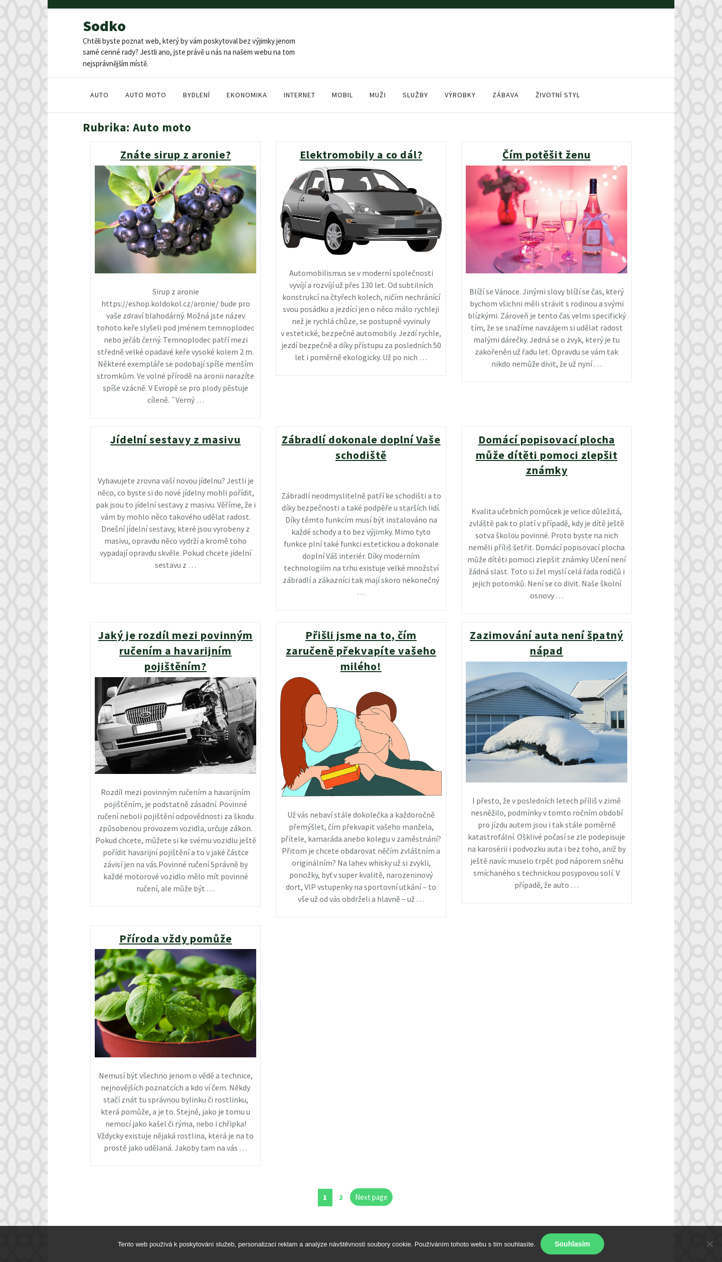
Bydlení (196, 94)
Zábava (505, 94)
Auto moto (145, 94)
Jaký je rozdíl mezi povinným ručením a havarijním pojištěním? (175, 650)
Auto (99, 94)
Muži (378, 94)
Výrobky (460, 94)
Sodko (104, 25)
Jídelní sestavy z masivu (175, 439)
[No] (709, 1244)
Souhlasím (572, 1244)
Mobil (342, 94)
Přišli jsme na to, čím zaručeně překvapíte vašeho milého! (361, 650)
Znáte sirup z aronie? (175, 154)
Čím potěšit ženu (546, 154)
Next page (371, 1197)
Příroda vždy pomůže (175, 938)
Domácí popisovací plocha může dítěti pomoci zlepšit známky (547, 455)
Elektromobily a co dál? (361, 154)
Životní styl (557, 94)
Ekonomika (247, 94)
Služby (415, 94)
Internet (299, 94)
